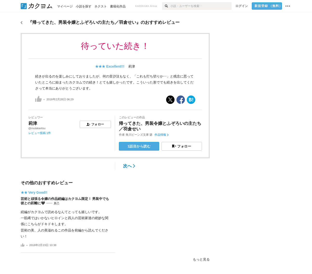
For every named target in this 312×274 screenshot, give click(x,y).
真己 (56, 203)
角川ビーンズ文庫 (137, 134)
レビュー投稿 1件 (39, 133)
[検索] (166, 6)
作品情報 (161, 134)
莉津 (131, 66)
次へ (129, 166)
